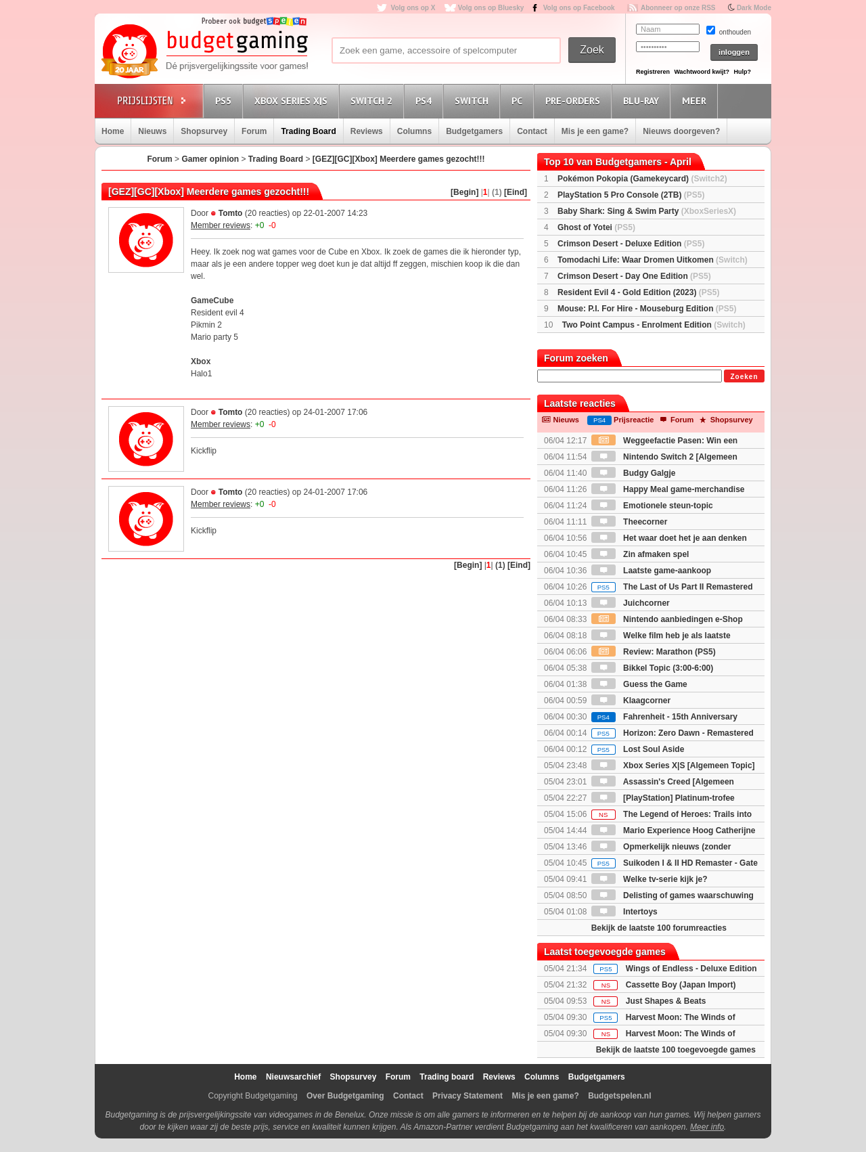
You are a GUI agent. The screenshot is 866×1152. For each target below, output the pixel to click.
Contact (532, 131)
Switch (474, 100)
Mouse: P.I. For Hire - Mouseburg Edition (646, 308)
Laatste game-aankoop (651, 570)
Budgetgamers (474, 131)
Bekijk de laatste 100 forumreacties (659, 928)
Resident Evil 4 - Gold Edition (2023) (638, 292)
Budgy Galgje (633, 473)
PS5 (225, 100)
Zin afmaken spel (640, 554)
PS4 (425, 100)
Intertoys (624, 911)
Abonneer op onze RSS (678, 8)
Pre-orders (574, 100)
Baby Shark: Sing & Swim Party (646, 211)
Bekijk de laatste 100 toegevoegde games (676, 1050)
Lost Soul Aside (638, 749)
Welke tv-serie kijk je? (649, 879)
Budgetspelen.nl (619, 1096)
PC (518, 100)
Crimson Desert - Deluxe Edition (630, 243)
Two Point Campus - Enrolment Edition (654, 325)
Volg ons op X (412, 8)
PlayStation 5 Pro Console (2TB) (630, 195)
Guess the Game (639, 684)
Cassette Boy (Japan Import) (681, 985)
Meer (696, 100)
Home (112, 131)
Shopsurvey (204, 131)
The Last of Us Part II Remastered (672, 587)
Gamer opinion (210, 159)
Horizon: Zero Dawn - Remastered (672, 733)
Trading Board (308, 131)
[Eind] (515, 192)
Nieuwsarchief (293, 1077)
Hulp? (742, 71)
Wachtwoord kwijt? (701, 71)
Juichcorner (630, 603)
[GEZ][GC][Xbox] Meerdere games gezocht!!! (399, 159)
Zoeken (744, 376)
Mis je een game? (595, 131)
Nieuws (152, 131)
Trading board (446, 1077)
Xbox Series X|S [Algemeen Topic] (673, 765)
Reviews (366, 131)
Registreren (653, 71)
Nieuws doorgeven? (681, 131)
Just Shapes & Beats (666, 1001)
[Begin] (464, 192)
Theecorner (629, 522)
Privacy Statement (467, 1096)
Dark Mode (754, 8)
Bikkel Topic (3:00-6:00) (652, 668)
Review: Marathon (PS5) (653, 652)
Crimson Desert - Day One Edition (634, 276)
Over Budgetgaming (345, 1096)
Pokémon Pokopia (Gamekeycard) (642, 178)
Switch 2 (373, 100)
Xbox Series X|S (293, 100)
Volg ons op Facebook (579, 8)
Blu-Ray (643, 100)
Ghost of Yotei (596, 227)
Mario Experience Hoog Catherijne (673, 830)
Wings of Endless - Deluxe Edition (691, 968)
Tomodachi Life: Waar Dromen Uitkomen (652, 260)
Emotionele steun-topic (652, 505)
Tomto (231, 213)
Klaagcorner (630, 700)
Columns (414, 131)
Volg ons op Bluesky (491, 8)
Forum (254, 131)
